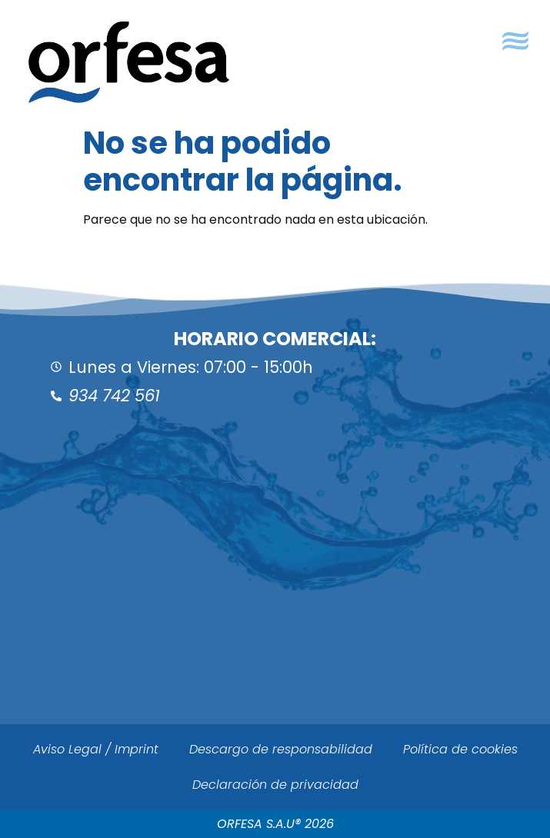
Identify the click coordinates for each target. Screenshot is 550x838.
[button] (515, 41)
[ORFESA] (275, 591)
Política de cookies (460, 749)
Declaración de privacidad (275, 784)
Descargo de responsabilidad (280, 749)
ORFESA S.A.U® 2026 (275, 824)
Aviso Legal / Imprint (95, 749)
